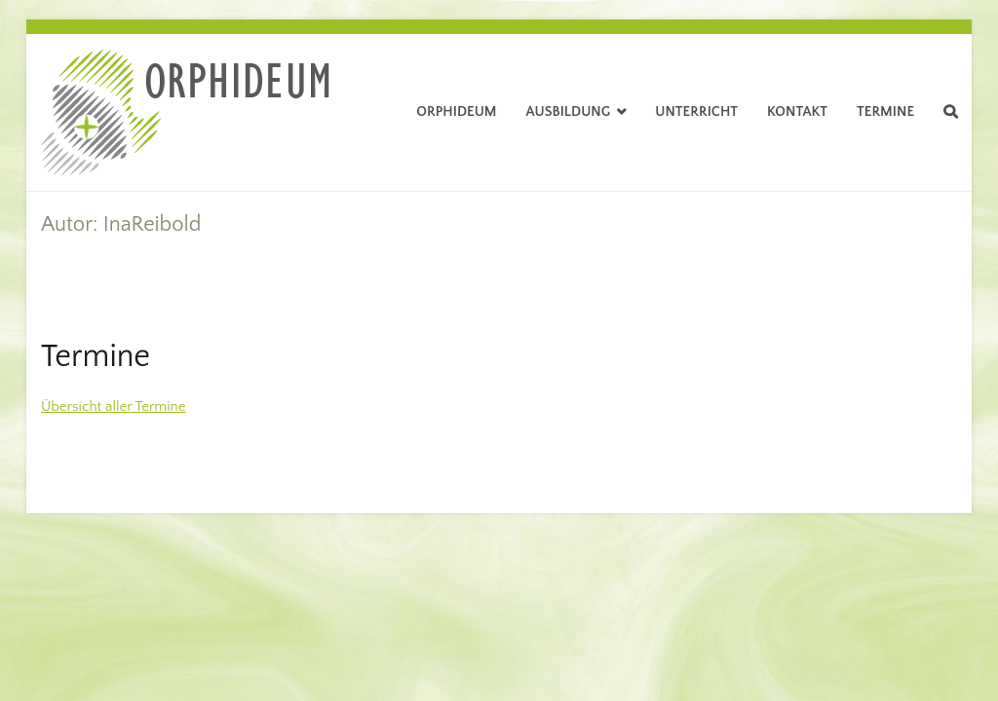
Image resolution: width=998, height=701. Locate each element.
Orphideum (456, 112)
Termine (885, 112)
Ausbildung (568, 112)
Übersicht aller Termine (113, 406)
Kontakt (797, 112)
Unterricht (696, 112)
